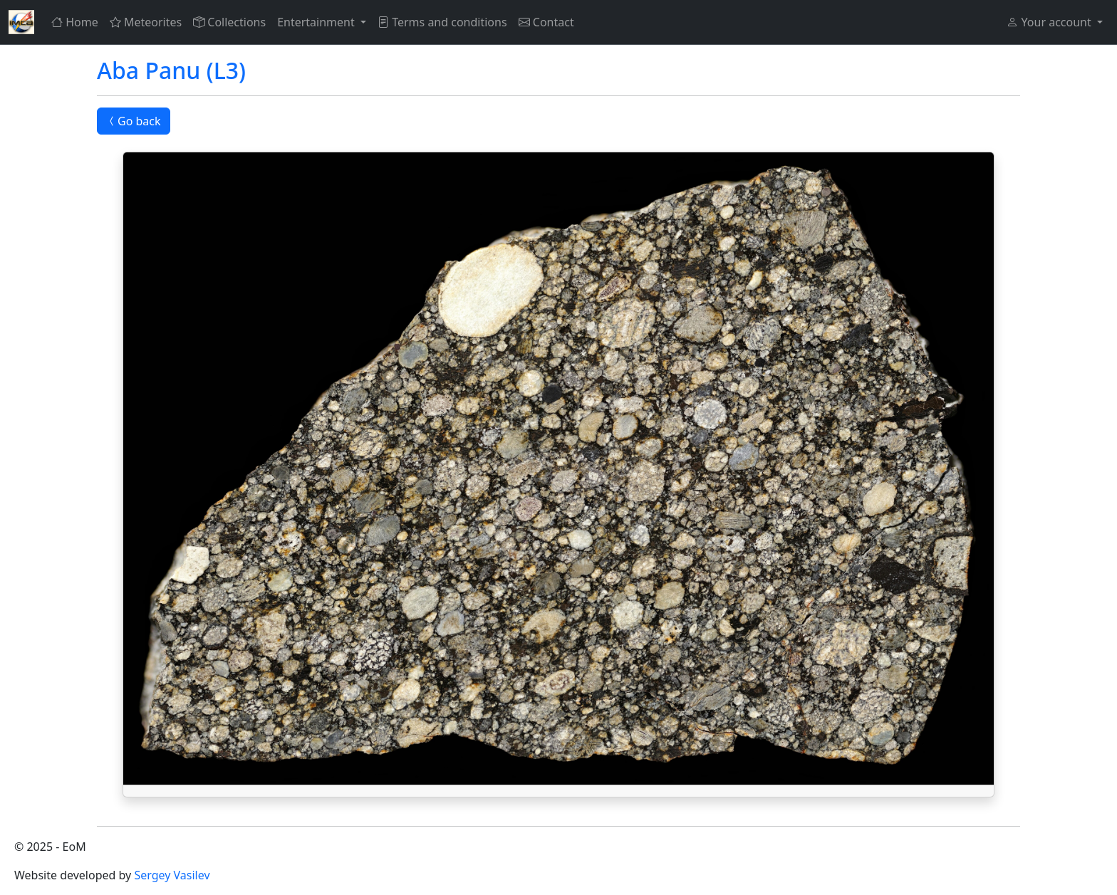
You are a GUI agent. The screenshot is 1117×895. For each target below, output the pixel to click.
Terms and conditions (442, 22)
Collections (229, 22)
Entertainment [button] (317, 22)
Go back (133, 121)
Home (74, 22)
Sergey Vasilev (171, 875)
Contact (546, 22)
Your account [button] (1050, 22)
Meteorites (146, 22)
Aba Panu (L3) (171, 70)
